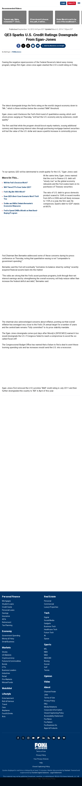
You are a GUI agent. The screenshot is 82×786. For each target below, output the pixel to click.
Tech (46, 613)
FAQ (45, 704)
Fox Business (10, 3)
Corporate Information (53, 710)
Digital (46, 617)
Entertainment (8, 698)
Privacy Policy (49, 701)
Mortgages (6, 601)
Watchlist (7, 688)
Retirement (6, 622)
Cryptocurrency (8, 658)
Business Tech (50, 626)
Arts (3, 716)
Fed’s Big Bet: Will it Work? (14, 192)
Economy (7, 631)
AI (45, 636)
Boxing (47, 661)
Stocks (5, 652)
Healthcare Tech (50, 629)
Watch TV (71, 3)
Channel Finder (50, 692)
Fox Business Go (50, 725)
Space (46, 639)
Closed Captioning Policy (54, 713)
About (47, 687)
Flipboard (38, 738)
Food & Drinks (7, 713)
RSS (49, 738)
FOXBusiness (16, 52)
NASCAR (47, 658)
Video (47, 681)
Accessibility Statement (53, 716)
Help (41, 763)
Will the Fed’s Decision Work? (16, 183)
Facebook (18, 46)
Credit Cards (7, 607)
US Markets (6, 655)
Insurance (6, 616)
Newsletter (54, 738)
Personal (47, 601)
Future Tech (49, 633)
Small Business (8, 642)
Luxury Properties (51, 607)
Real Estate (50, 596)
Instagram (28, 738)
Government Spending (11, 636)
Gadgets (47, 623)
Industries (6, 673)
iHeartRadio (64, 738)
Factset (67, 770)
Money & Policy (8, 639)
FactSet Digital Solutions (40, 773)
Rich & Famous (8, 701)
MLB (46, 655)
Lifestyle (6, 694)
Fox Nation (48, 722)
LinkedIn (44, 738)
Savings (5, 613)
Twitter (23, 46)
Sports (47, 644)
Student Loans (8, 604)
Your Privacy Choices (41, 759)
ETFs (4, 667)
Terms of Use (49, 698)
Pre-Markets (7, 679)
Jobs (46, 695)
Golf (45, 667)
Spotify (59, 738)
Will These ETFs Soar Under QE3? (17, 187)
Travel (4, 704)
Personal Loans (8, 610)
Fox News (48, 719)
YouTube (33, 738)
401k (4, 619)
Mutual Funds (7, 682)
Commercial (49, 604)
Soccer (47, 664)
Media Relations (50, 707)
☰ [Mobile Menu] (79, 3)
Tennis (46, 670)
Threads (28, 46)
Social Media (49, 620)
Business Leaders (9, 670)
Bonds (4, 664)
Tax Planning (7, 625)
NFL (45, 649)
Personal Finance (11, 596)
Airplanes (6, 710)
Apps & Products (50, 728)
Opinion (48, 676)
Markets (6, 647)
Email (38, 46)
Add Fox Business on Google (54, 46)
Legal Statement (56, 773)
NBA (46, 652)
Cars (4, 707)
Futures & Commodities (11, 661)
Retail (4, 676)
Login (63, 3)
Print (33, 46)
